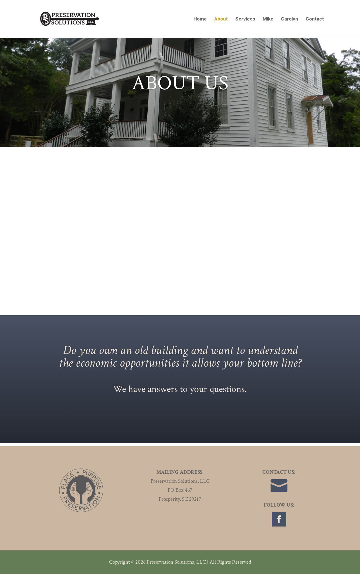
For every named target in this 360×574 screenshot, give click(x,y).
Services (245, 19)
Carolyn (289, 19)
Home (200, 19)
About (221, 19)
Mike (268, 19)
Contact (315, 19)
